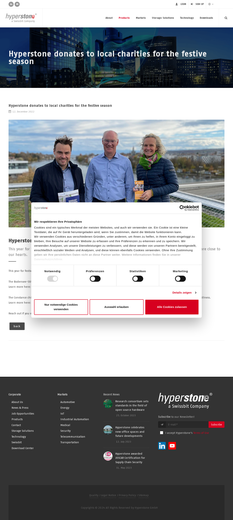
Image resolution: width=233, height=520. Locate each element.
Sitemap (143, 495)
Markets (141, 17)
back (17, 326)
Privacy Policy (127, 495)
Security (65, 430)
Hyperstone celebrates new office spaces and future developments (129, 431)
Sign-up (199, 4)
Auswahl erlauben (116, 306)
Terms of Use (201, 432)
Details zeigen (182, 292)
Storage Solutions (163, 17)
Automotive (67, 402)
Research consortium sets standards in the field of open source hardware (132, 405)
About (109, 17)
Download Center (23, 448)
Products (124, 17)
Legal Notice (108, 495)
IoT (62, 413)
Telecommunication (72, 436)
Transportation (69, 442)
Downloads (206, 17)
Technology (187, 17)
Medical (65, 425)
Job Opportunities (23, 413)
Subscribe (216, 424)
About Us (17, 402)
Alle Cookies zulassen (172, 306)
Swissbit (17, 442)
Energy (64, 407)
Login (183, 4)
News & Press (20, 407)
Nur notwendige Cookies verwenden (61, 307)
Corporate (15, 394)
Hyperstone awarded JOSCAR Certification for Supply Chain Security (130, 458)
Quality (93, 495)
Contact (16, 425)
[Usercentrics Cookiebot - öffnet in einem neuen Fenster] (182, 208)
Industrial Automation (74, 419)
